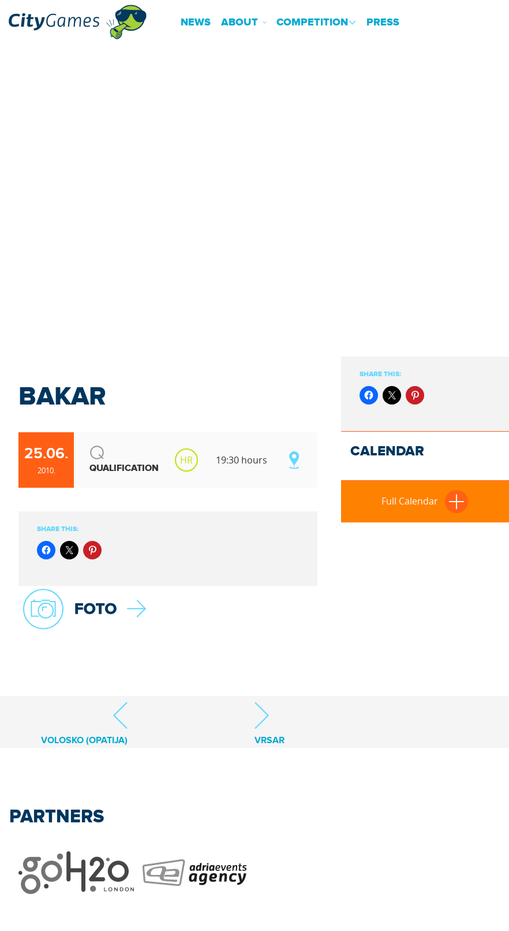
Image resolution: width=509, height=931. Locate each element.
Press (382, 22)
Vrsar (269, 723)
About (239, 22)
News (196, 22)
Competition (312, 22)
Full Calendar (424, 501)
